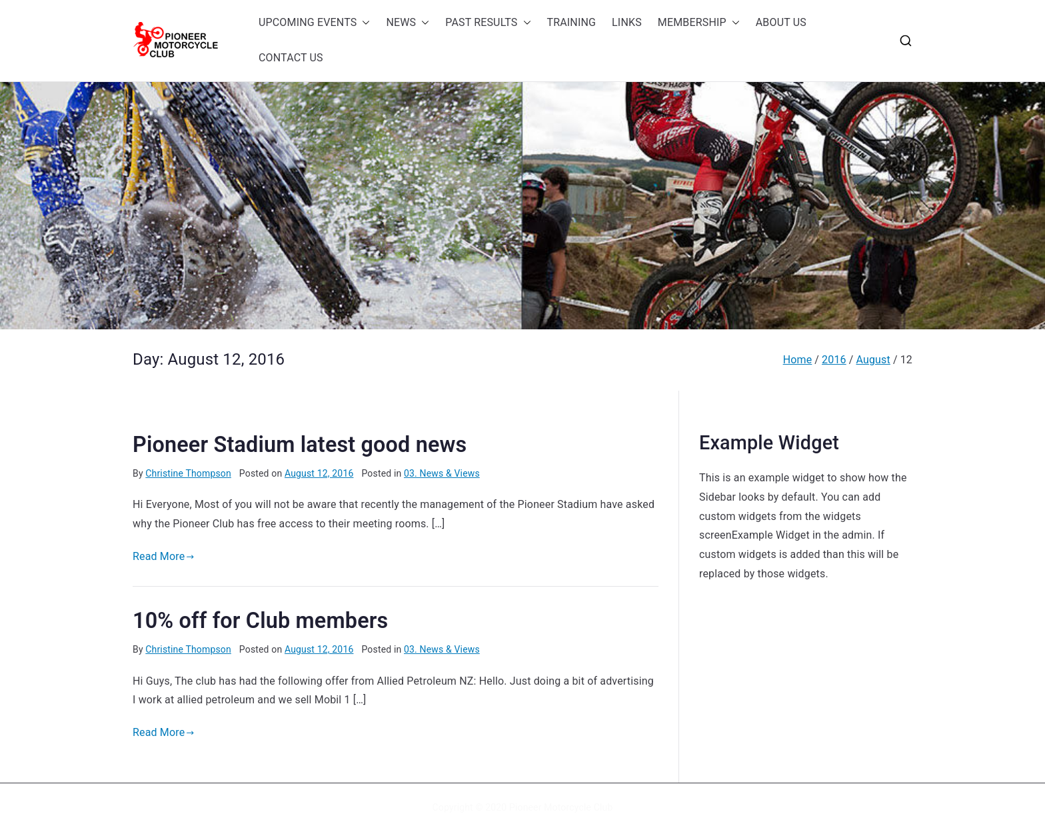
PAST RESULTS (487, 23)
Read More (164, 556)
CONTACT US (291, 57)
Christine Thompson (188, 473)
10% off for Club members (260, 620)
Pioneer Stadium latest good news (300, 444)
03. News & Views (442, 473)
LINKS (627, 22)
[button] (363, 23)
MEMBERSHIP (699, 23)
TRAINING (571, 22)
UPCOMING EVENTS (314, 23)
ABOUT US (781, 22)
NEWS (407, 23)
